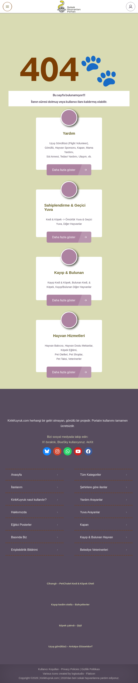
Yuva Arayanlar (90, 512)
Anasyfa (16, 474)
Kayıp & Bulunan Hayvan (96, 537)
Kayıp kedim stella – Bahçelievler (70, 604)
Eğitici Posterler (21, 524)
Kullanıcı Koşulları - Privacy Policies (58, 669)
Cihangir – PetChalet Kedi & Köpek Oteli (70, 583)
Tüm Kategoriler (90, 474)
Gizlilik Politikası (90, 669)
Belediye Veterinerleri (94, 549)
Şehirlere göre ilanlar (93, 487)
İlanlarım (16, 487)
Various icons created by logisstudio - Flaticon (69, 673)
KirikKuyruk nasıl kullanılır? (28, 499)
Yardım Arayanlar (91, 499)
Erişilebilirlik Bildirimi (24, 549)
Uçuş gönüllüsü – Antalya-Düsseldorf (70, 646)
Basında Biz (19, 537)
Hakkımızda (19, 512)
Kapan (84, 524)
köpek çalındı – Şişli (70, 625)
